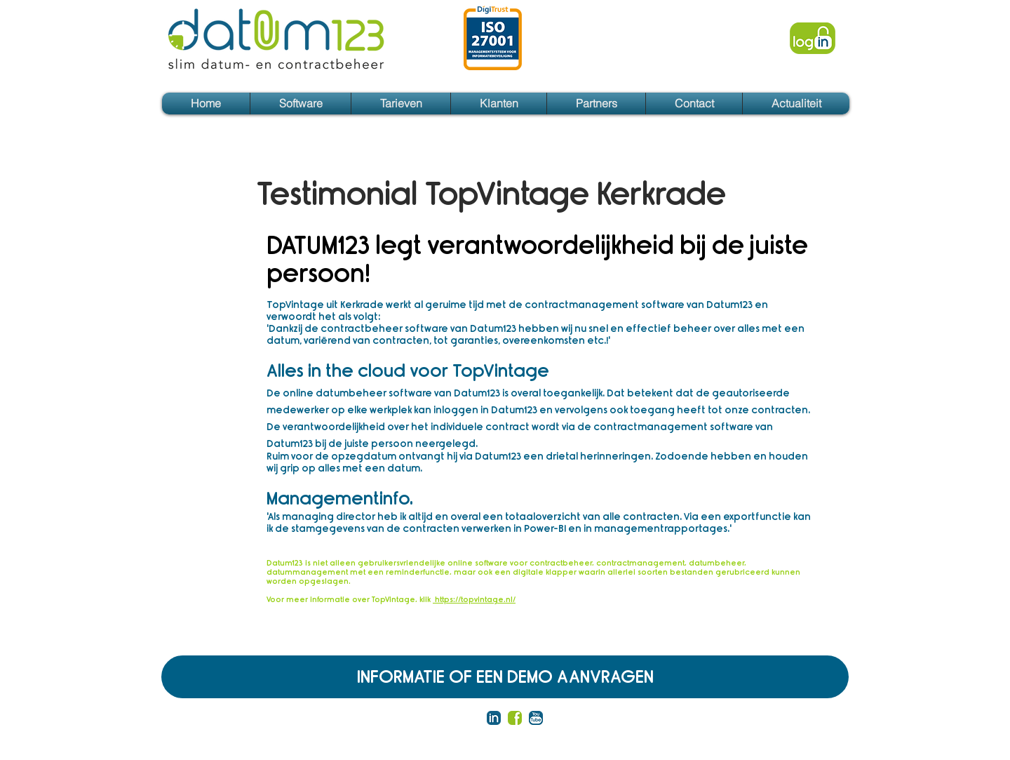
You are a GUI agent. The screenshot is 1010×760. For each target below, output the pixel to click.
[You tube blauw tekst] (536, 718)
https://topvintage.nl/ (474, 599)
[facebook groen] (515, 718)
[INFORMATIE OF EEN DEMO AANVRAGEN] (505, 676)
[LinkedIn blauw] (494, 718)
